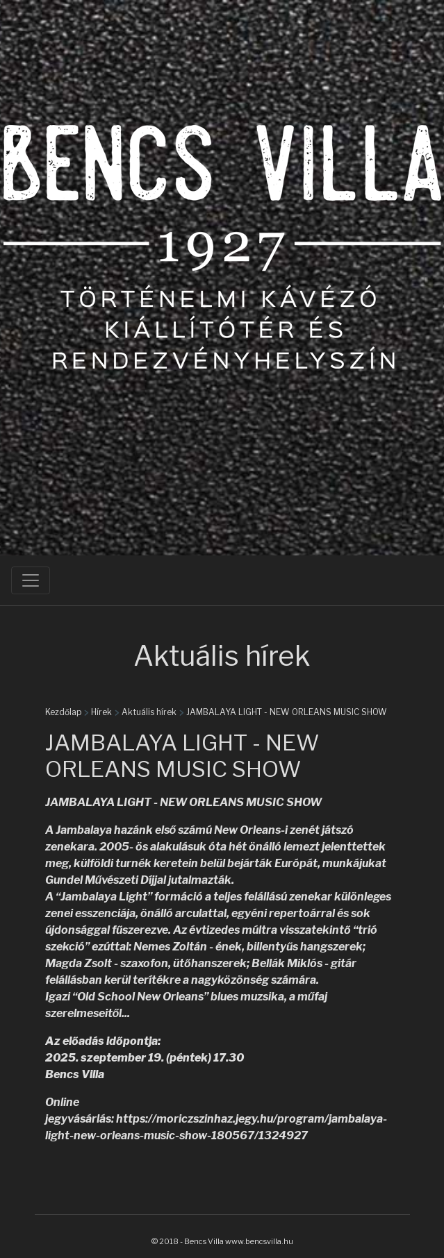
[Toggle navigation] (30, 580)
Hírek (101, 712)
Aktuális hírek (149, 712)
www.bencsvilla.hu (259, 1241)
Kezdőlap (63, 712)
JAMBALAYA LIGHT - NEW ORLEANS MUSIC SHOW (286, 712)
